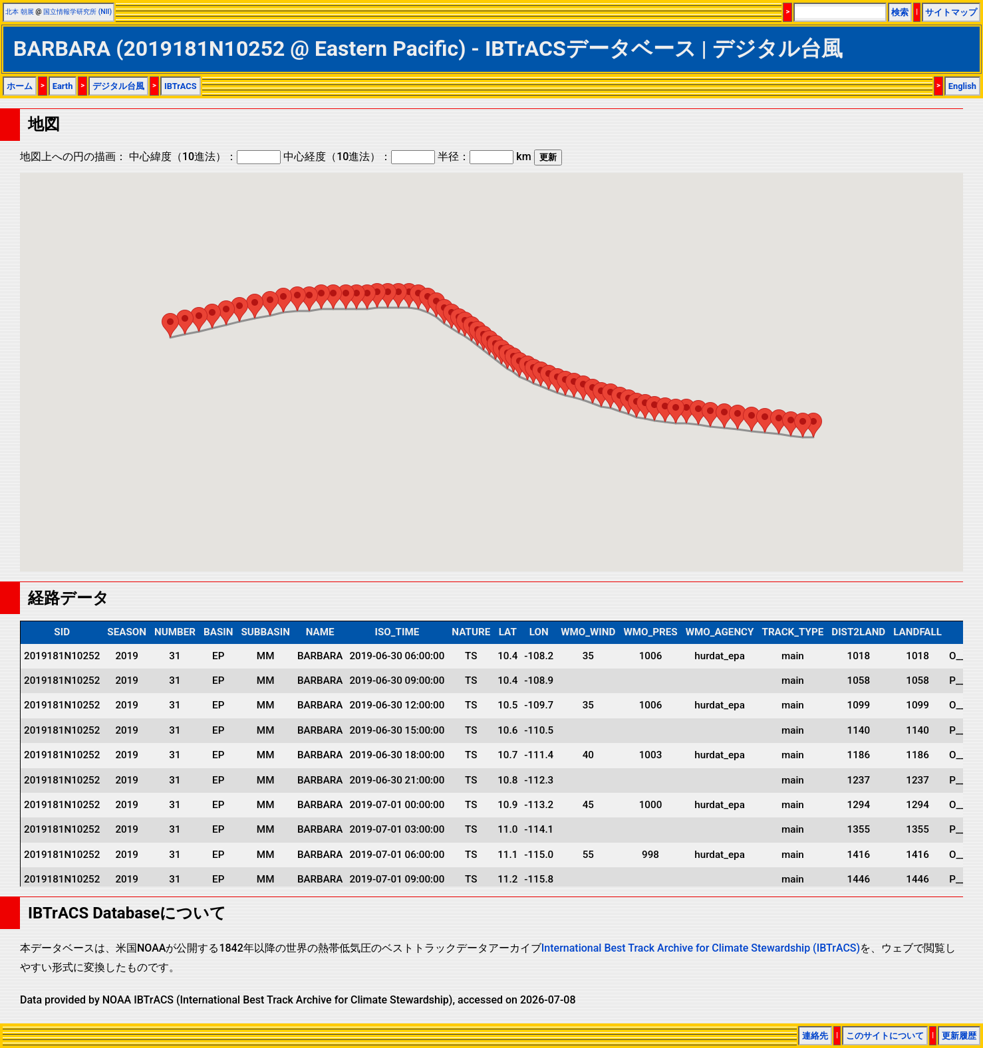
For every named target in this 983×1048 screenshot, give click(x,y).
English (962, 86)
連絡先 (815, 1036)
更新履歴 (959, 1036)
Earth (63, 86)
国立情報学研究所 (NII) (77, 11)
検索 (900, 12)
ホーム (20, 86)
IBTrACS (180, 86)
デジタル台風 (118, 86)
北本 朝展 (19, 11)
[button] (813, 425)
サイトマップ (951, 12)
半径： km (484, 156)
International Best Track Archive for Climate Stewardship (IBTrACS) (700, 948)
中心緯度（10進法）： (205, 156)
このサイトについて (885, 1036)
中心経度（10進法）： (359, 156)
